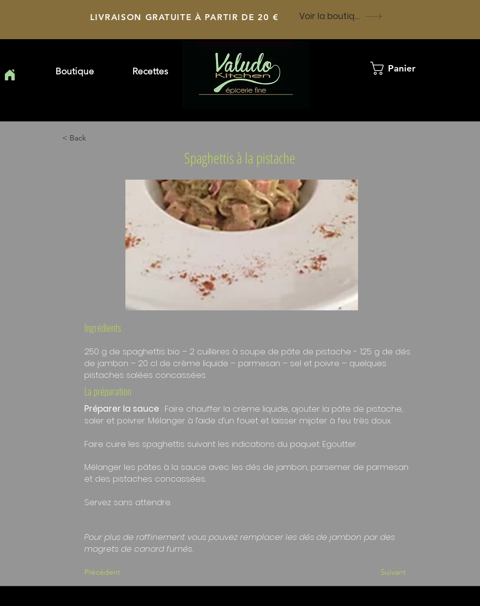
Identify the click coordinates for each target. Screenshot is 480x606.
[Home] (9, 75)
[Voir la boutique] (341, 16)
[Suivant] (381, 572)
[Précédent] (116, 572)
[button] (150, 71)
